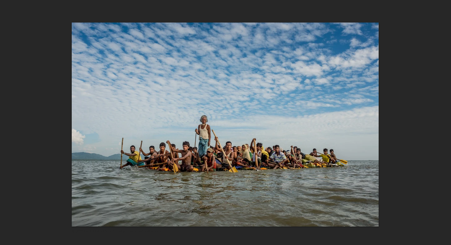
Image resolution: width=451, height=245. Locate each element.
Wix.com (154, 231)
